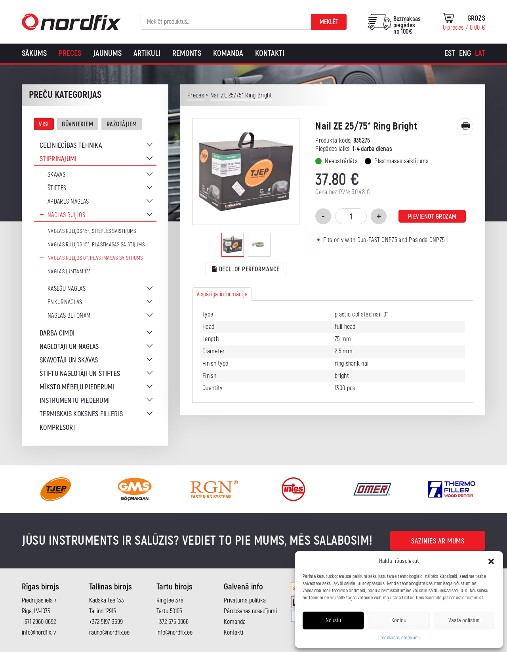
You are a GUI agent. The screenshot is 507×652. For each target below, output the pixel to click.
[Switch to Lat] (480, 53)
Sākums (34, 53)
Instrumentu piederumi (75, 400)
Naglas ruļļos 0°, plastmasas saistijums (95, 258)
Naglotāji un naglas (69, 346)
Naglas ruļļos (66, 215)
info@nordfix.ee (174, 633)
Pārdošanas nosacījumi (250, 611)
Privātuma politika (245, 600)
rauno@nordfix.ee (109, 633)
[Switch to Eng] (465, 53)
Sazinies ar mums (437, 541)
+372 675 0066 (172, 622)
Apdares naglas (68, 202)
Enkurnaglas (65, 302)
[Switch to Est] (449, 53)
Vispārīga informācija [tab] (222, 294)
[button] (491, 561)
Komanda (228, 53)
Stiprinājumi (58, 159)
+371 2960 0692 (39, 622)
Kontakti (269, 53)
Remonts (186, 53)
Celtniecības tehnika (71, 145)
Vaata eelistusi (464, 620)
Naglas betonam (69, 316)
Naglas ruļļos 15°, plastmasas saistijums (96, 244)
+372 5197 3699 (106, 622)
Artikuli (146, 53)
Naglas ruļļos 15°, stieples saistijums (92, 231)
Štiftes (57, 188)
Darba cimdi (57, 333)
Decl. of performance (246, 269)
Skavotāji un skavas (69, 360)
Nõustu (333, 620)
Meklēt (329, 22)
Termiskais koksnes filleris (81, 414)
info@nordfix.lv (39, 633)
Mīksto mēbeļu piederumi (77, 387)
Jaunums (107, 53)
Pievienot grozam (432, 217)
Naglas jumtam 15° (69, 271)
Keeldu (398, 620)
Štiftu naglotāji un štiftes (80, 373)
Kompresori (57, 427)
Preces (70, 53)
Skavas (56, 175)
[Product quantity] (351, 216)
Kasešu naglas (67, 289)
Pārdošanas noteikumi (399, 638)
